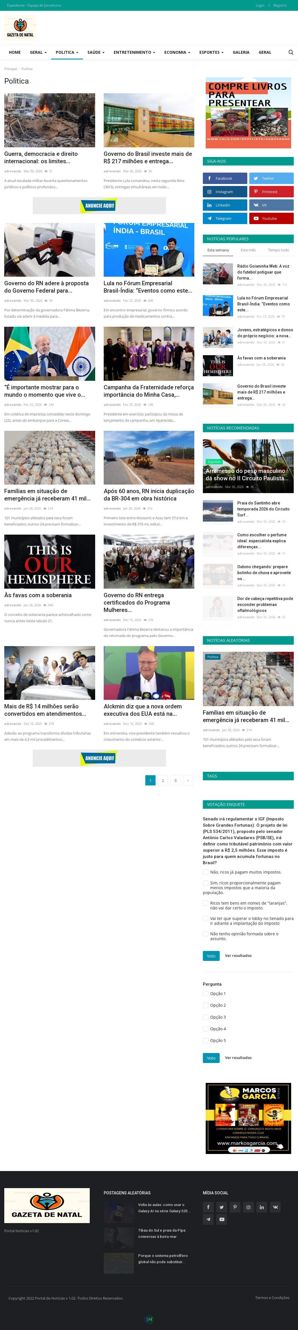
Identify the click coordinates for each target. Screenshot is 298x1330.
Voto (211, 956)
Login (260, 5)
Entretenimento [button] (134, 52)
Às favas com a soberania (38, 595)
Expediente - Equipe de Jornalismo (34, 5)
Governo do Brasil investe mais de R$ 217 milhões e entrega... (148, 157)
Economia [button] (177, 52)
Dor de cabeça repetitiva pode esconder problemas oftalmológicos (265, 604)
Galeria (241, 52)
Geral (265, 52)
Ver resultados (238, 955)
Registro (280, 5)
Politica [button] (67, 52)
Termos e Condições (272, 1297)
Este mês (248, 250)
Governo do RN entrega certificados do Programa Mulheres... (137, 602)
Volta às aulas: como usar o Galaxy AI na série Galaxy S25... (164, 1208)
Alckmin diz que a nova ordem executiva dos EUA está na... (143, 710)
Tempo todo (278, 250)
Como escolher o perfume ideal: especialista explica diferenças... (262, 541)
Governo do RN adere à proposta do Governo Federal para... (46, 287)
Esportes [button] (211, 52)
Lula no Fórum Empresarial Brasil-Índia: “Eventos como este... (148, 287)
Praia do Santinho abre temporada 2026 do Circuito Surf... (263, 509)
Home (15, 52)
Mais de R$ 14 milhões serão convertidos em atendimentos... (45, 710)
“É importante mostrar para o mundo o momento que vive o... (44, 391)
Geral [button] (38, 52)
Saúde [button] (96, 52)
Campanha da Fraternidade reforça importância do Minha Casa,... (149, 391)
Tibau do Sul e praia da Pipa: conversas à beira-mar (162, 1233)
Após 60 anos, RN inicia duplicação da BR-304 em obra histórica (149, 495)
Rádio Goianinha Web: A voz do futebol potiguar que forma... (263, 272)
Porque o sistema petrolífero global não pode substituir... (163, 1259)
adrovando (12, 171)
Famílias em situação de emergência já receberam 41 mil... (47, 495)
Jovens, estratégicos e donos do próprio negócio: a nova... (265, 333)
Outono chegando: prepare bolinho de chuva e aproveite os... (264, 572)
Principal (10, 69)
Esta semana (218, 250)
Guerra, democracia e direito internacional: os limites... (41, 157)
